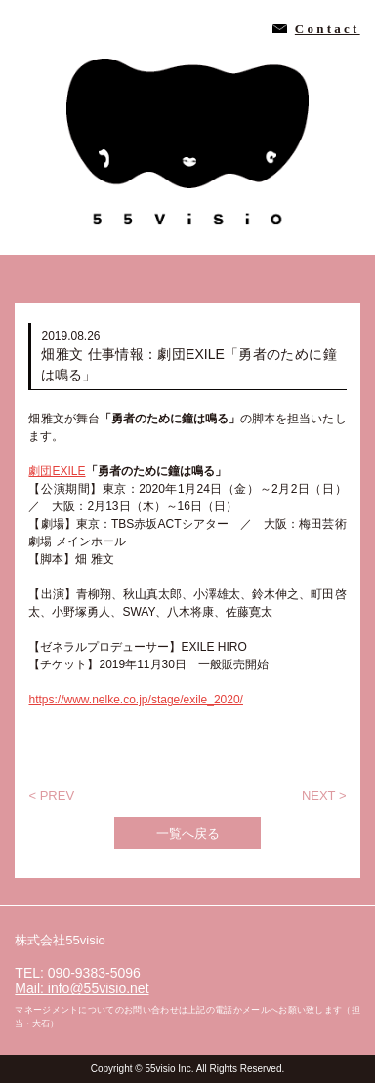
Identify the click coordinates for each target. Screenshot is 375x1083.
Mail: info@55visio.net (81, 988)
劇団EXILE (56, 471)
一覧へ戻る (188, 833)
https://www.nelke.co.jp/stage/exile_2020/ (135, 699)
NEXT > (324, 795)
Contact (327, 28)
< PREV (51, 795)
